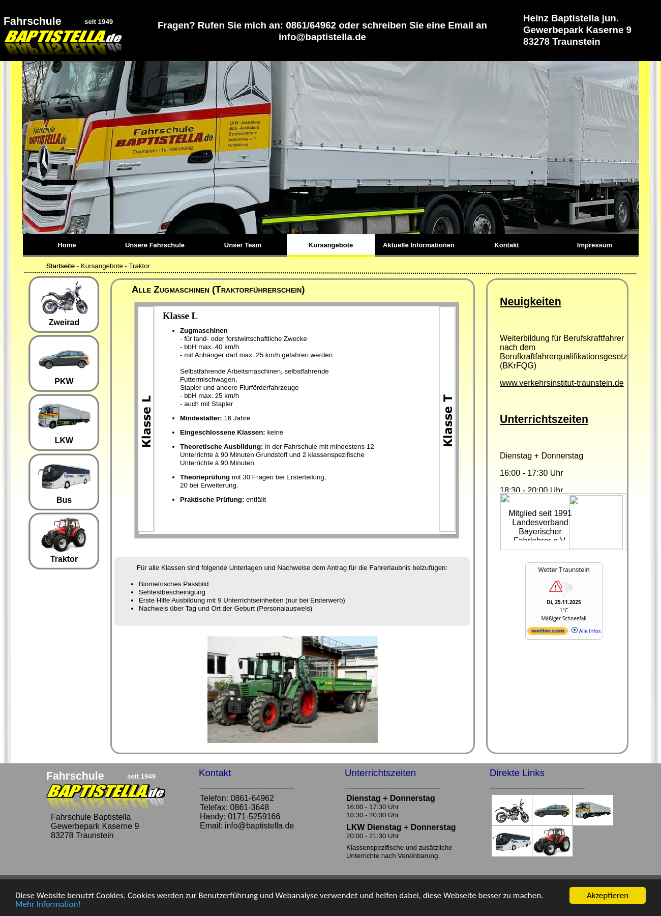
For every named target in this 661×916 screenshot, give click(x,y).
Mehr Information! (48, 904)
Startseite (60, 266)
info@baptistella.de (259, 825)
